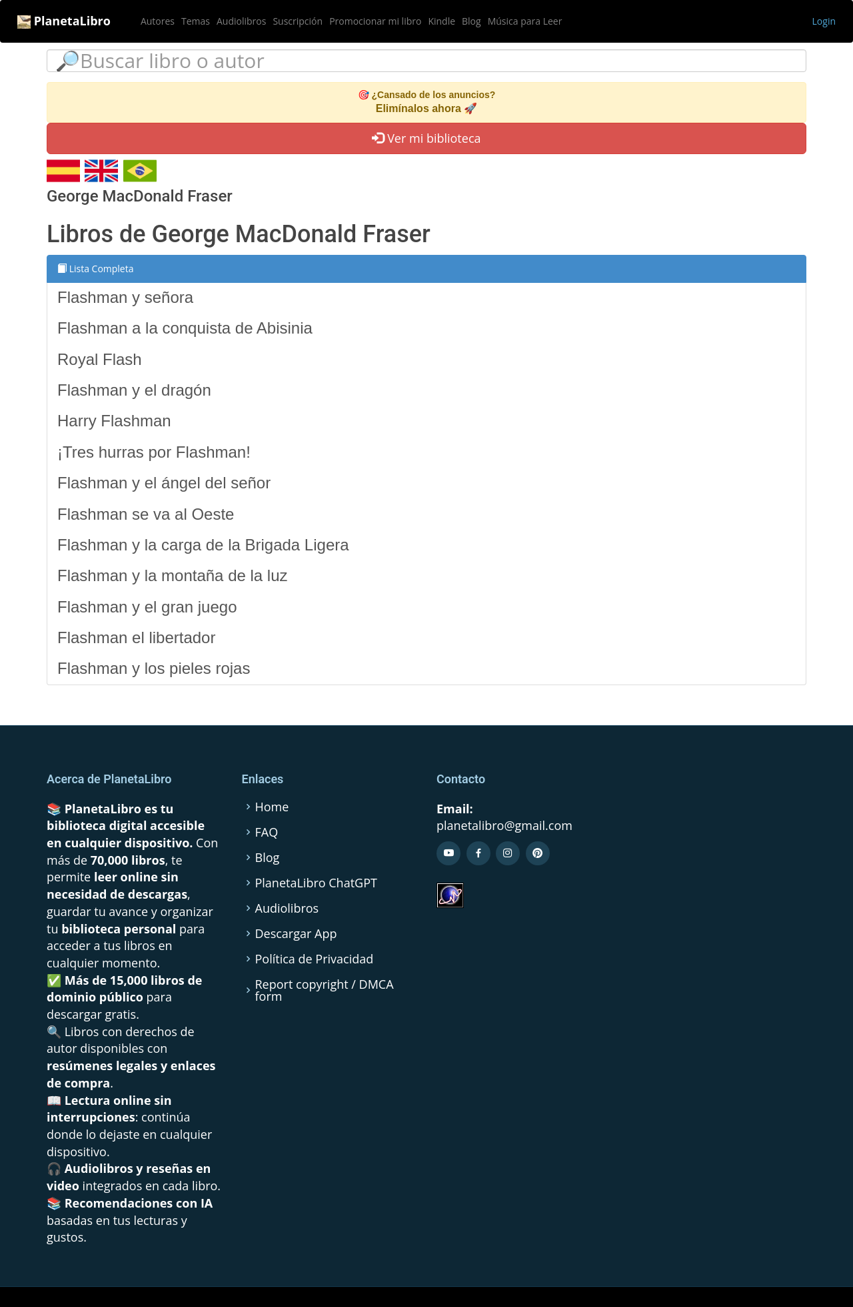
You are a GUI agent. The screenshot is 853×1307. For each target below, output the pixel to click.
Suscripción (298, 21)
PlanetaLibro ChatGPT (316, 883)
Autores (158, 21)
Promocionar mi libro (375, 21)
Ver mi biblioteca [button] (426, 138)
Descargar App (296, 933)
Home (272, 807)
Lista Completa (95, 268)
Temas (195, 21)
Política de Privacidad (314, 959)
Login (824, 21)
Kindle (441, 21)
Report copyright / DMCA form (324, 990)
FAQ (267, 832)
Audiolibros (241, 21)
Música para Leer (525, 21)
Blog (471, 21)
